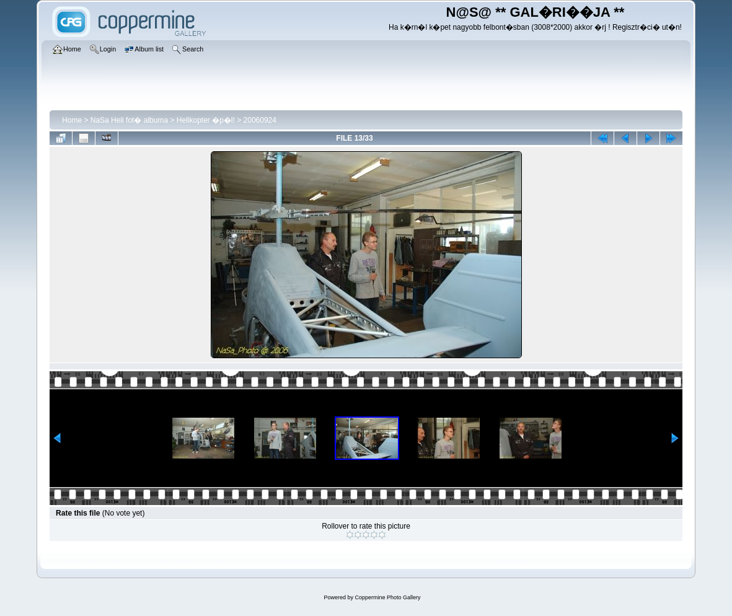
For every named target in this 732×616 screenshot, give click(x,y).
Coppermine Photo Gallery (387, 597)
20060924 (260, 120)
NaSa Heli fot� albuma (129, 120)
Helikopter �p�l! (206, 120)
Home (72, 120)
